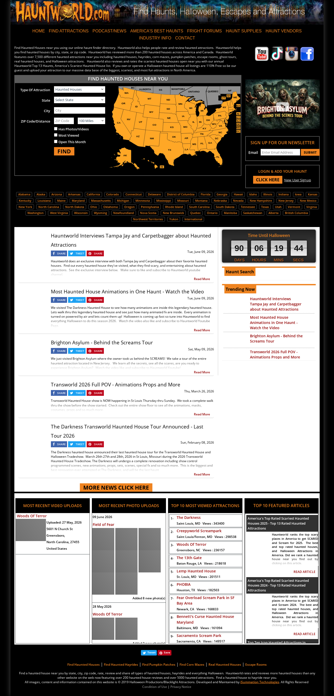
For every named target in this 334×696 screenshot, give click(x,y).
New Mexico (308, 200)
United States (56, 548)
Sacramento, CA (201, 641)
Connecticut (134, 194)
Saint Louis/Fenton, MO (206, 537)
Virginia (311, 207)
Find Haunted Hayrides (121, 664)
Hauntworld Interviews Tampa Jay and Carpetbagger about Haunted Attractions (275, 304)
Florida (205, 194)
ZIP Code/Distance (35, 121)
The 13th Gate (189, 557)
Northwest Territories (148, 219)
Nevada (238, 200)
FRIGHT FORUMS (204, 31)
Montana (201, 200)
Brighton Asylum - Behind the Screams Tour (102, 342)
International (193, 219)
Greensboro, (55, 535)
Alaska (41, 194)
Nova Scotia (148, 213)
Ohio (93, 207)
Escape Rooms (256, 664)
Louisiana (44, 200)
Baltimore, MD (199, 628)
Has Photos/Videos (73, 129)
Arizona (56, 194)
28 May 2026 (102, 606)
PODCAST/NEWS (110, 31)
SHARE (61, 253)
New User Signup (297, 180)
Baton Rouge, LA (201, 563)
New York (25, 207)
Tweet (151, 652)
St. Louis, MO (198, 577)
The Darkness (189, 517)
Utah (278, 207)
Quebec (195, 213)
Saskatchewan (252, 213)
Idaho (253, 194)
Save (167, 652)
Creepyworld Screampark (199, 530)
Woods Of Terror (32, 515)
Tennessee (248, 207)
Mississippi (163, 200)
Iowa (298, 194)
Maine (61, 200)
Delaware (154, 194)
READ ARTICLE (304, 572)
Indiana (283, 194)
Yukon (173, 219)
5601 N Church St (59, 529)
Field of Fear (103, 524)
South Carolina (199, 207)
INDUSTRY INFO (155, 38)
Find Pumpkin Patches (158, 664)
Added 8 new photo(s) (149, 598)
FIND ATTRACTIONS (69, 31)
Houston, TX (198, 590)
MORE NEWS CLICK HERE (116, 487)
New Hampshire (261, 200)
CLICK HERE (267, 180)
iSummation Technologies (259, 682)
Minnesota (142, 200)
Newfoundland (123, 213)
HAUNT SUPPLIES (244, 31)
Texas (265, 207)
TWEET (80, 253)
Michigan (123, 200)
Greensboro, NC (201, 550)
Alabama (24, 194)
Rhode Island (174, 207)
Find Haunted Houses (83, 664)
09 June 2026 (102, 517)
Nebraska (220, 200)
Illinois (267, 194)
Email (253, 152)
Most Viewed (68, 135)
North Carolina (48, 207)
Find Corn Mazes (192, 664)
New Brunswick (173, 213)
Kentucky (25, 200)
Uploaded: (64, 522)
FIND (64, 151)
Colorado (112, 194)
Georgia (222, 194)
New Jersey (286, 200)
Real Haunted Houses (224, 664)
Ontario (212, 213)
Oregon (129, 207)
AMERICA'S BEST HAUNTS (156, 31)
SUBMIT (310, 152)
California (93, 194)
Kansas (312, 194)
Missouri (183, 200)
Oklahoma (110, 207)
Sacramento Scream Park (199, 635)
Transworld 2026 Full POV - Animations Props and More (115, 384)
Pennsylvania (150, 207)
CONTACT (185, 38)
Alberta (273, 213)
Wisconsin (81, 213)
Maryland (78, 200)
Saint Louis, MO (200, 523)
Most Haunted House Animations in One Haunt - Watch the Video (127, 291)
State (46, 100)
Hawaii (238, 194)
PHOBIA (183, 584)
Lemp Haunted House (196, 571)
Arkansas (74, 194)
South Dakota (225, 207)
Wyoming (100, 213)
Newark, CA (197, 609)
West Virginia (59, 213)
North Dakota (74, 207)
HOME (38, 31)
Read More (202, 279)
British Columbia (296, 213)
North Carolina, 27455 (62, 542)
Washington (35, 213)
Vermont (294, 207)
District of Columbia (180, 194)
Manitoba (230, 213)
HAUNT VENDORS (284, 31)
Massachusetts (101, 200)
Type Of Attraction (35, 90)
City (47, 110)
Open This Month (72, 142)
